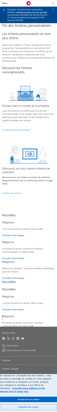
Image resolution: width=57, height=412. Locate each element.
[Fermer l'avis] (53, 9)
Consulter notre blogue (13, 235)
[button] (13, 3)
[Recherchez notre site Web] (53, 3)
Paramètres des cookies (28, 407)
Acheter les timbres (12, 193)
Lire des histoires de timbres (16, 130)
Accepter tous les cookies (28, 399)
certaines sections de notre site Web (31, 12)
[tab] (28, 360)
